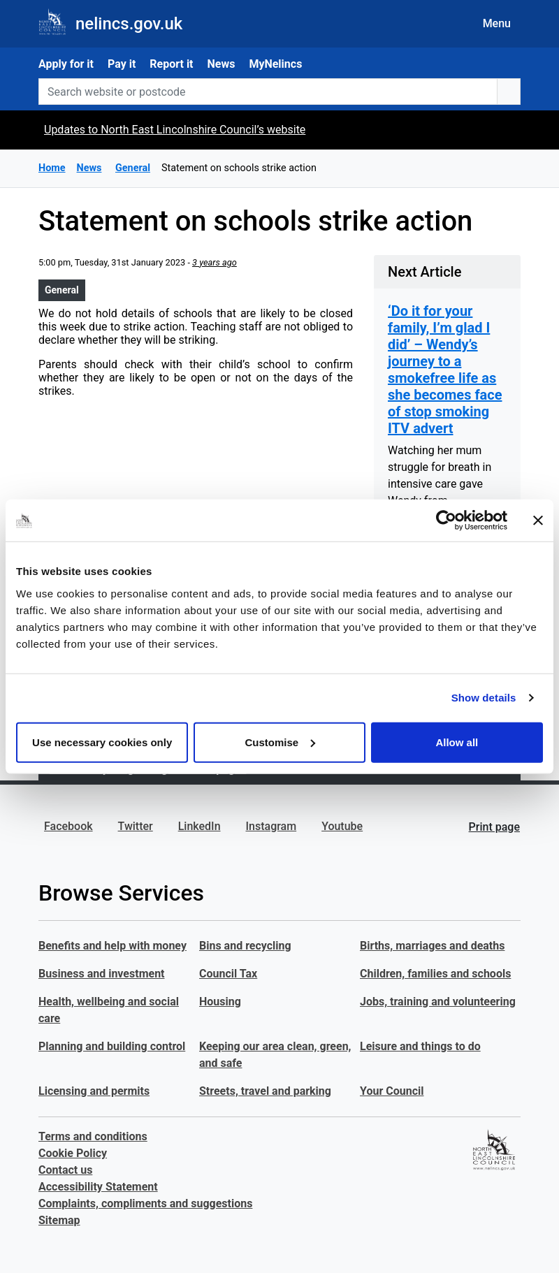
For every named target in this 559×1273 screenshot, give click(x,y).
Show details (483, 698)
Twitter (135, 826)
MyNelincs (275, 64)
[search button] (509, 91)
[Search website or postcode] (268, 91)
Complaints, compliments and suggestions (145, 1203)
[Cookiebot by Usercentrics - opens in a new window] (446, 520)
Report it (171, 64)
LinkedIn (199, 826)
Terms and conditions (92, 1136)
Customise (280, 742)
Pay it (122, 64)
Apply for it (66, 64)
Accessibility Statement (98, 1186)
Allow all (456, 742)
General (62, 290)
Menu (497, 23)
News (221, 64)
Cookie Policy (72, 1153)
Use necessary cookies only (102, 742)
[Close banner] (538, 520)
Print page (494, 827)
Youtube (342, 826)
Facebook (68, 826)
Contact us (65, 1170)
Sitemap (59, 1220)
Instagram (271, 826)
